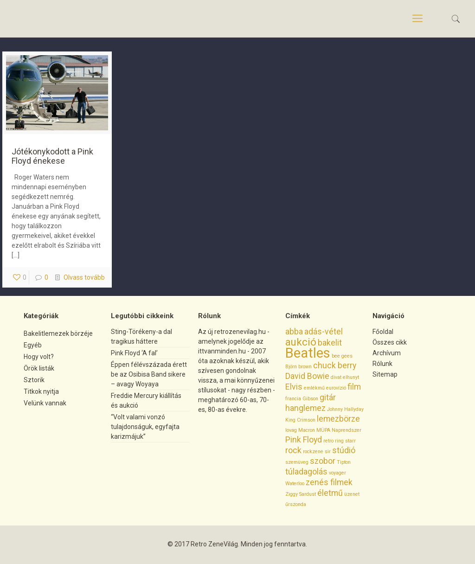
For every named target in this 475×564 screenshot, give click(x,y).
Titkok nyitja (41, 391)
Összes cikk (389, 342)
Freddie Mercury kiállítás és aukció (146, 400)
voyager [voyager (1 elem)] (337, 473)
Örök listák (39, 368)
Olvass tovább (84, 277)
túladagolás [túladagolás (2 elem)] (306, 471)
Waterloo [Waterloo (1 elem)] (294, 484)
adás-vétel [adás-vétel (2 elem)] (323, 331)
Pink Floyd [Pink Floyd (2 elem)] (303, 439)
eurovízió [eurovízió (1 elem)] (336, 388)
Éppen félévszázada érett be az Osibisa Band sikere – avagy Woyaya (149, 374)
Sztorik (34, 380)
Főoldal (382, 331)
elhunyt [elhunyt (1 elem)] (351, 377)
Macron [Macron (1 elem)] (306, 430)
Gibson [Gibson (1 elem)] (310, 399)
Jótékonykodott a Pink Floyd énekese (52, 156)
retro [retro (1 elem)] (328, 441)
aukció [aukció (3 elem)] (300, 342)
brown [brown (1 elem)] (305, 367)
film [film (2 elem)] (354, 386)
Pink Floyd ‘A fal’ (134, 353)
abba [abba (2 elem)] (294, 331)
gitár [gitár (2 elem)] (328, 397)
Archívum (386, 353)
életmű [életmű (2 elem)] (330, 493)
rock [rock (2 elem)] (293, 450)
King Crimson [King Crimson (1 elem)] (300, 420)
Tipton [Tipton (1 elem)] (344, 462)
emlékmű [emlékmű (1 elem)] (314, 388)
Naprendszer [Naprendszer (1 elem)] (346, 430)
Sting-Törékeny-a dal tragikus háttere (141, 336)
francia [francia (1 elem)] (293, 399)
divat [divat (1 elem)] (336, 377)
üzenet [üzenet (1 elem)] (351, 494)
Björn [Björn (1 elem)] (291, 367)
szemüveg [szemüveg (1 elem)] (296, 462)
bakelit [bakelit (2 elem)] (330, 342)
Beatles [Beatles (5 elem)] (307, 353)
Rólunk (382, 363)
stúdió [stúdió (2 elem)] (343, 450)
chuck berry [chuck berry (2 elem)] (334, 365)
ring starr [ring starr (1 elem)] (345, 441)
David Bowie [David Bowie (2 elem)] (307, 376)
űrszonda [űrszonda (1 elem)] (295, 504)
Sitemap (385, 374)
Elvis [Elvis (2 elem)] (293, 386)
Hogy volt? (39, 356)
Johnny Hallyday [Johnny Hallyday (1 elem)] (345, 409)
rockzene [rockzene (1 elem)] (313, 452)
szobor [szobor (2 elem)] (322, 461)
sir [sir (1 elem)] (328, 452)
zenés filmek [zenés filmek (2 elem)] (329, 482)
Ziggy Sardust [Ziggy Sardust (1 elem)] (300, 494)
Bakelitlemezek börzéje (58, 333)
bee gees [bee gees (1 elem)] (342, 356)
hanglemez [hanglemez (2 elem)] (305, 408)
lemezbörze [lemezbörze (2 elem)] (338, 418)
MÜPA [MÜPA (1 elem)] (323, 430)
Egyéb (33, 345)
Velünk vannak (45, 403)
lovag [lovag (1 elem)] (291, 430)
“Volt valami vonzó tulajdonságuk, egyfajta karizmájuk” (145, 426)
